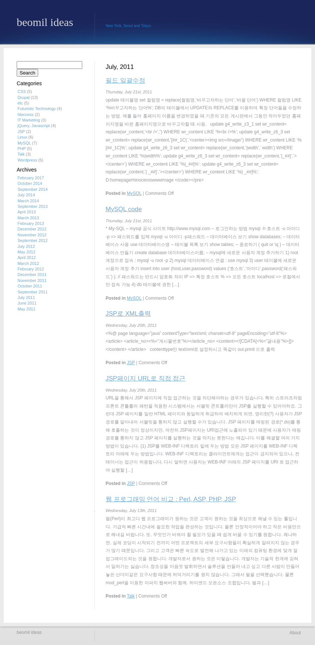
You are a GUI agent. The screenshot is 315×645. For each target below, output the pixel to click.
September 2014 (32, 189)
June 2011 (26, 303)
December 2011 (31, 274)
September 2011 (32, 292)
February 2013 (30, 223)
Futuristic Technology (36, 108)
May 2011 (26, 309)
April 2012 (26, 257)
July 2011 (26, 297)
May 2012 (26, 252)
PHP (21, 148)
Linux (22, 137)
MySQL (134, 193)
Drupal (23, 97)
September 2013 (32, 206)
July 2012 (26, 246)
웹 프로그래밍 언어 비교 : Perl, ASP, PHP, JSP (171, 499)
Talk (131, 596)
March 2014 (28, 201)
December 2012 (31, 229)
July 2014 (26, 195)
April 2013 (26, 212)
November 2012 (31, 235)
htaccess (25, 114)
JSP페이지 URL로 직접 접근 (145, 378)
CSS (21, 91)
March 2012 (28, 263)
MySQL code (124, 209)
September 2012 (32, 240)
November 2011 (31, 280)
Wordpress (27, 160)
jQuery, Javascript (33, 125)
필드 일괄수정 (125, 80)
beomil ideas (45, 22)
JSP (131, 362)
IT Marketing (28, 120)
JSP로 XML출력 (128, 313)
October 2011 (29, 286)
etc (20, 103)
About (295, 632)
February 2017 (30, 178)
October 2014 (29, 183)
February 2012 (30, 269)
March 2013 (28, 218)
